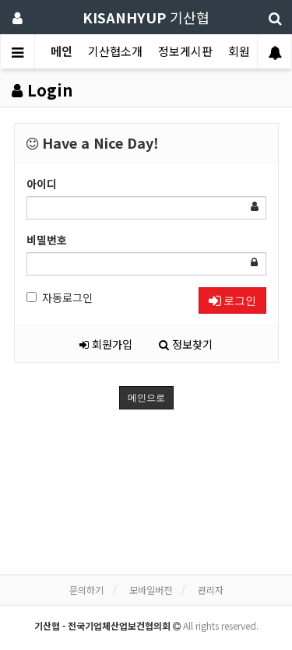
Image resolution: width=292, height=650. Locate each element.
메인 (61, 51)
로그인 (232, 300)
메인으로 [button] (146, 397)
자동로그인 (59, 297)
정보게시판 (185, 51)
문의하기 (86, 589)
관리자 (210, 589)
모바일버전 (150, 589)
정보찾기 (186, 344)
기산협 (146, 17)
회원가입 (105, 344)
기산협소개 (115, 51)
